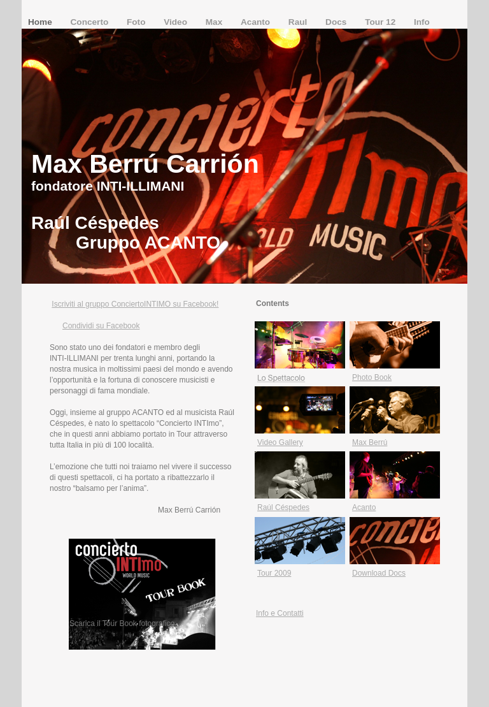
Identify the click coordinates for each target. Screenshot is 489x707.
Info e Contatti (280, 613)
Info (422, 22)
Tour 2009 (274, 573)
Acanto (257, 22)
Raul (298, 22)
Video (177, 22)
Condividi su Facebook (100, 325)
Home (41, 22)
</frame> (275, 675)
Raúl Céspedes (283, 507)
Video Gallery (280, 442)
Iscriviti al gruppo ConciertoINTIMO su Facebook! (135, 304)
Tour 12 (381, 22)
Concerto (91, 22)
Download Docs (379, 573)
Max (215, 22)
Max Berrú (369, 442)
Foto (137, 22)
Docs (337, 22)
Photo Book (372, 377)
